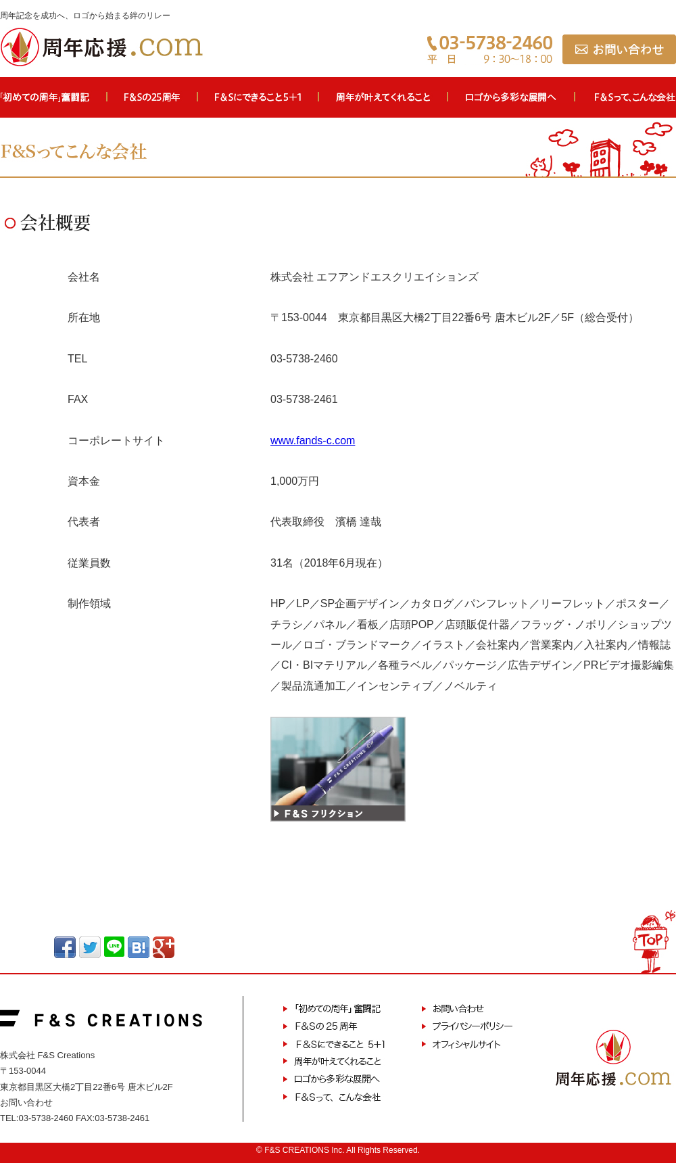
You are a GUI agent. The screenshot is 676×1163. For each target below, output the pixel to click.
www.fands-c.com (312, 440)
